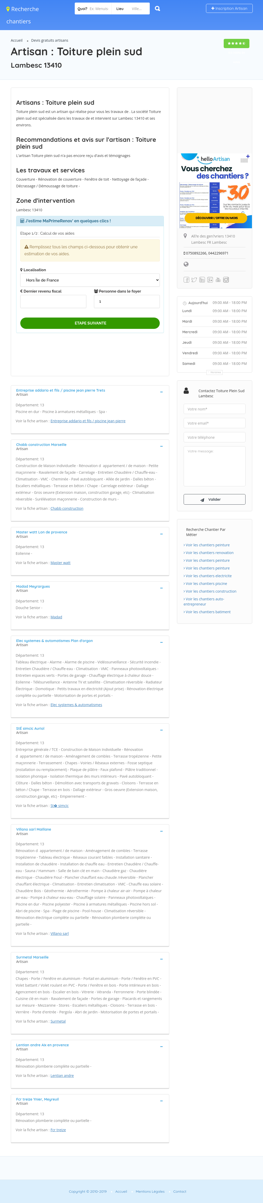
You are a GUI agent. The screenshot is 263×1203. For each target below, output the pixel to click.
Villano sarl (60, 933)
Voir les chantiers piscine (205, 584)
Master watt (61, 562)
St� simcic (60, 805)
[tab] (90, 392)
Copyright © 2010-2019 (88, 1191)
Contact (179, 1191)
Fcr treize (58, 1129)
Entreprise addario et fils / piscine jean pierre (88, 420)
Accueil (17, 40)
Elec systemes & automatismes (76, 704)
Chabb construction (67, 508)
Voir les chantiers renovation (209, 553)
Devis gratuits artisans (49, 40)
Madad (56, 616)
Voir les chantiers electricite (208, 576)
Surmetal (58, 1021)
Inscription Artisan (229, 8)
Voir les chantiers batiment (207, 612)
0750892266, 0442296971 (206, 253)
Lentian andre (62, 1075)
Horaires (216, 372)
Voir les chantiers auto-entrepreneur (204, 602)
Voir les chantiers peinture (207, 545)
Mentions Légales (150, 1191)
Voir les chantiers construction (210, 592)
